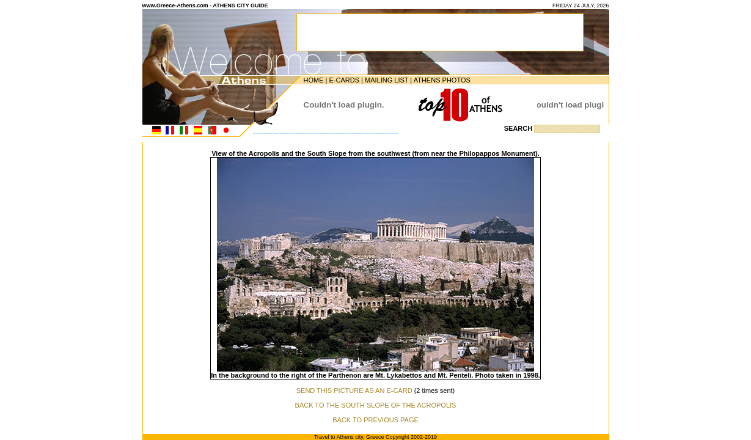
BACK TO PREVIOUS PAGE (375, 420)
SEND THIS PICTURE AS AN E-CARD (354, 390)
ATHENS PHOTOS (442, 80)
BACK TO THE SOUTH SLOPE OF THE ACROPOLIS (375, 405)
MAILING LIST (386, 80)
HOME (314, 80)
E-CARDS (344, 80)
